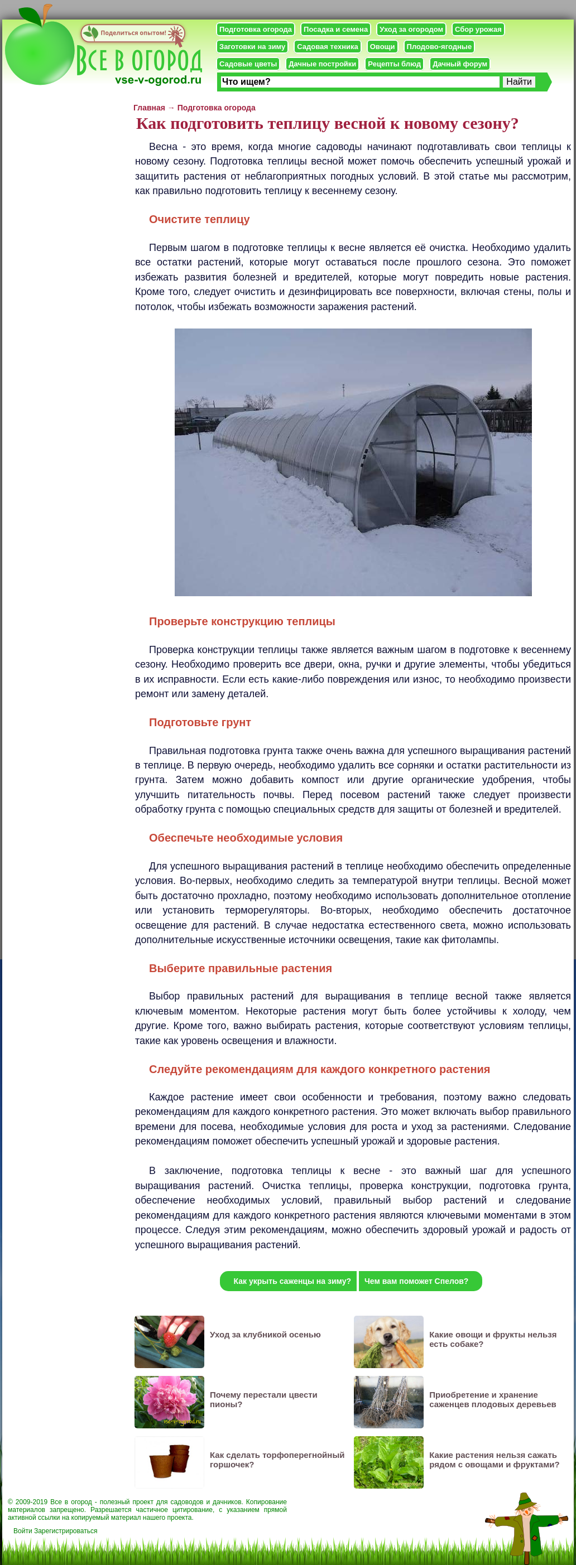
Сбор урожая (478, 29)
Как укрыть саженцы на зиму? (292, 1281)
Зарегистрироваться (65, 1531)
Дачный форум (460, 64)
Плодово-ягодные (439, 46)
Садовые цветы (248, 64)
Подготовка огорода (255, 29)
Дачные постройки (322, 64)
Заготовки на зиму (252, 46)
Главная (149, 107)
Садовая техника (327, 46)
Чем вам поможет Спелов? (416, 1281)
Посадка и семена (336, 29)
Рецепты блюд (394, 64)
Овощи (382, 46)
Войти (22, 1531)
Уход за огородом (411, 29)
